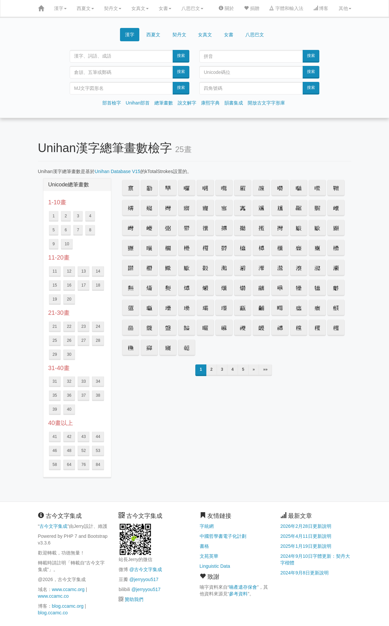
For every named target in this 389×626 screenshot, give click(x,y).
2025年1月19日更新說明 (305, 546)
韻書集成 (233, 102)
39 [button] (55, 409)
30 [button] (69, 354)
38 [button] (98, 395)
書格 (204, 546)
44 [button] (98, 436)
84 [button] (98, 464)
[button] (130, 188)
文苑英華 (209, 556)
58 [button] (55, 464)
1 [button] (54, 216)
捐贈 (251, 8)
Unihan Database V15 (117, 171)
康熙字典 (210, 102)
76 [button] (83, 464)
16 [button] (69, 285)
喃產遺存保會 (243, 587)
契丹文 (112, 8)
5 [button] (54, 230)
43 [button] (83, 436)
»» (265, 369)
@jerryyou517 (143, 579)
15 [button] (55, 285)
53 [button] (98, 450)
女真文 (140, 8)
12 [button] (69, 271)
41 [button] (55, 436)
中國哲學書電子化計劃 (223, 536)
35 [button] (55, 395)
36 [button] (69, 395)
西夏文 (85, 8)
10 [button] (67, 244)
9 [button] (54, 244)
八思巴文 (192, 8)
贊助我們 (134, 599)
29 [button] (55, 354)
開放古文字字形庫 (266, 102)
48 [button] (69, 450)
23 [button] (83, 326)
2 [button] (66, 216)
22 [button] (69, 326)
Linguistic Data (215, 566)
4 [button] (90, 216)
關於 (226, 8)
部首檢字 (111, 102)
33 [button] (83, 381)
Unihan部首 (138, 102)
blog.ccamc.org (68, 606)
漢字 (60, 8)
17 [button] (83, 285)
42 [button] (69, 436)
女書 (165, 8)
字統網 (207, 526)
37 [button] (83, 395)
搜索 (181, 55)
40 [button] (69, 409)
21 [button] (55, 326)
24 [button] (98, 326)
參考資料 (238, 593)
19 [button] (55, 299)
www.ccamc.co (53, 596)
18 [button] (98, 285)
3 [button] (78, 216)
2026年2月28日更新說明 (305, 526)
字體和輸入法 (286, 8)
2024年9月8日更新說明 (304, 572)
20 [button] (69, 299)
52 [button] (83, 450)
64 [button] (69, 464)
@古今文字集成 (145, 569)
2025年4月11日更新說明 (305, 536)
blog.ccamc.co (53, 612)
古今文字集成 (53, 526)
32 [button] (69, 381)
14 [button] (98, 271)
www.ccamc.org (68, 589)
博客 (321, 8)
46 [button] (55, 450)
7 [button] (78, 230)
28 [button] (98, 340)
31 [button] (55, 381)
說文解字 (187, 102)
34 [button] (98, 381)
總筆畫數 (163, 102)
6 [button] (66, 230)
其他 (345, 8)
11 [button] (55, 271)
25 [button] (55, 340)
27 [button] (83, 340)
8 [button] (90, 230)
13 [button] (83, 271)
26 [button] (69, 340)
